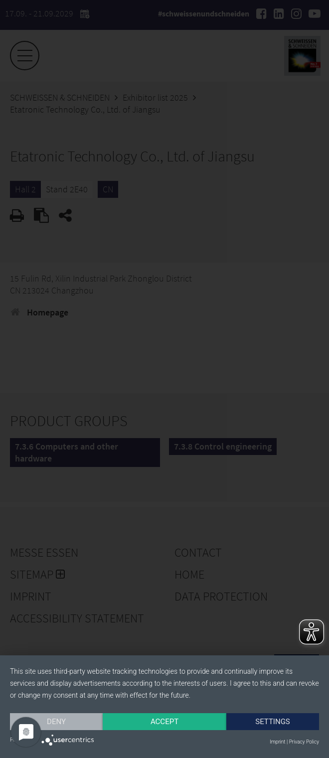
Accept (164, 721)
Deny (56, 721)
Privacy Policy (304, 742)
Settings (272, 721)
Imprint (277, 742)
